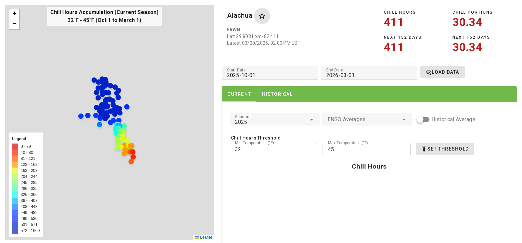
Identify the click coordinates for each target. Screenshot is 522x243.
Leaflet (203, 237)
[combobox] (275, 119)
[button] (102, 127)
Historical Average (453, 119)
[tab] (239, 94)
